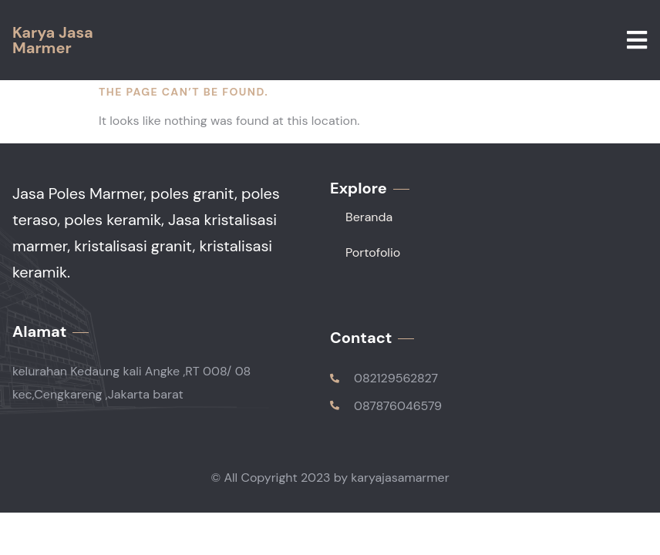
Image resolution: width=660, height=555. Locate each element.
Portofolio (372, 252)
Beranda (368, 217)
